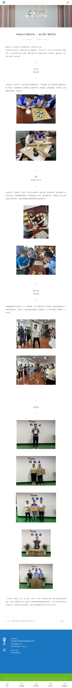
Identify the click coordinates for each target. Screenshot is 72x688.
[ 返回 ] (62, 621)
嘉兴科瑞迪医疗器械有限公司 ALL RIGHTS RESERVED (17, 678)
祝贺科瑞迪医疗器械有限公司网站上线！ (23, 621)
